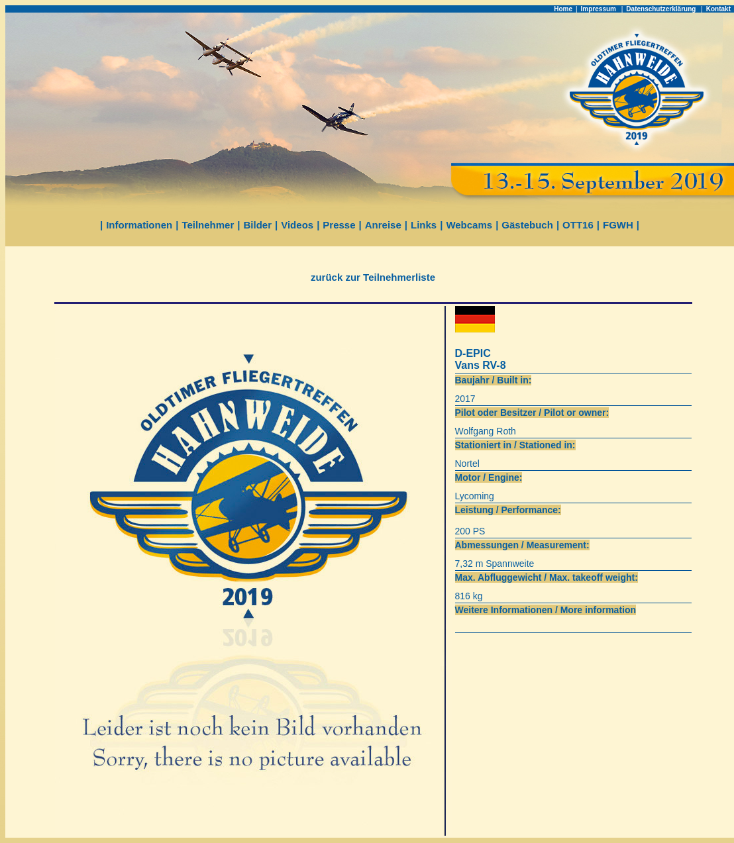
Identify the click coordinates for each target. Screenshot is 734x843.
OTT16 (578, 224)
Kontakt (718, 9)
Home (563, 9)
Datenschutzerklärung (662, 9)
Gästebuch (527, 224)
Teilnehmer (208, 224)
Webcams (469, 224)
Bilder (258, 224)
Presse (339, 224)
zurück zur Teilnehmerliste (373, 277)
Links (424, 224)
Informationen (139, 224)
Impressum (599, 9)
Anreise (383, 224)
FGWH (618, 224)
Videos (297, 224)
